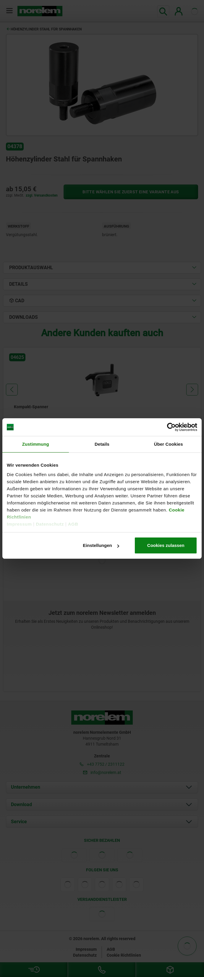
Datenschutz (50, 524)
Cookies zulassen (165, 545)
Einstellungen (101, 545)
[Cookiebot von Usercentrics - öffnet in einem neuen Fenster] (171, 427)
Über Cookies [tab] (168, 444)
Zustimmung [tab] (35, 444)
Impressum (19, 524)
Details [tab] (102, 444)
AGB (73, 524)
